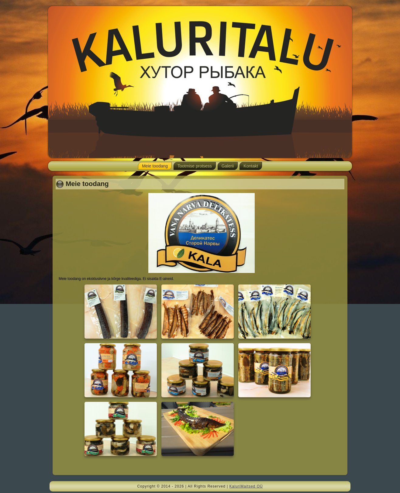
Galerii (228, 166)
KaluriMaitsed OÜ (246, 486)
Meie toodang (155, 166)
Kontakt (250, 166)
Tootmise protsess (195, 166)
